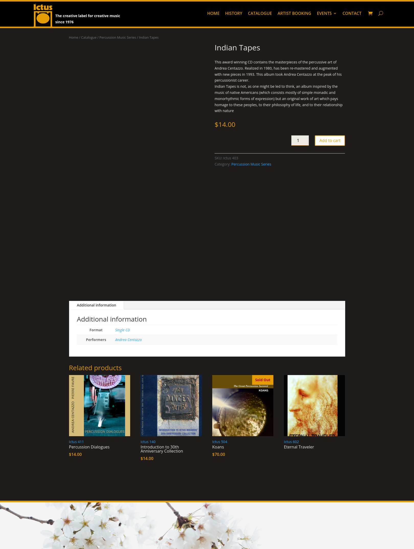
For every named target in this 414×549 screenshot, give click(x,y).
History (233, 14)
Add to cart (329, 140)
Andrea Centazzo (128, 339)
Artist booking (294, 14)
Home (213, 14)
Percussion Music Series (117, 37)
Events (324, 14)
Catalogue (260, 14)
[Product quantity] (300, 140)
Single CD (122, 329)
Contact (351, 14)
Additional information (96, 305)
